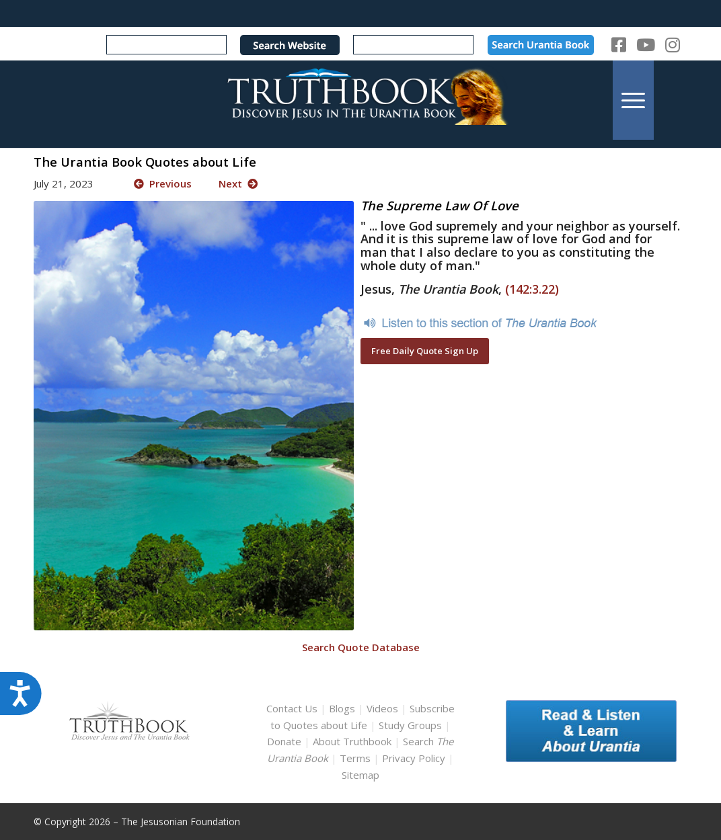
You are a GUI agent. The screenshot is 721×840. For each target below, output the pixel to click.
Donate (284, 741)
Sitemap (360, 775)
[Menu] (633, 100)
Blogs (342, 708)
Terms (355, 758)
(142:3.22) (532, 289)
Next (238, 183)
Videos (382, 708)
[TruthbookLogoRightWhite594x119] (360, 100)
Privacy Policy (413, 758)
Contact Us (291, 708)
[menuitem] (633, 100)
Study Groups (412, 725)
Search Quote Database (361, 647)
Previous (163, 183)
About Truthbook (352, 741)
